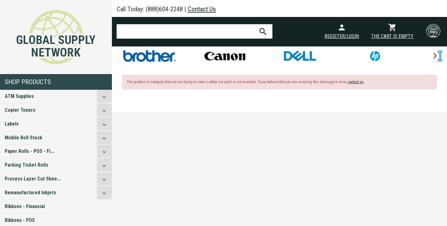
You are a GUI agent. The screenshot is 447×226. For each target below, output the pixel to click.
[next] (434, 56)
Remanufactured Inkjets (30, 193)
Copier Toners (20, 110)
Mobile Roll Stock (23, 138)
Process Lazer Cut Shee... (33, 179)
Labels (12, 124)
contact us (356, 82)
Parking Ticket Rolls (26, 165)
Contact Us (202, 9)
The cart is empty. (392, 36)
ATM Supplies (19, 96)
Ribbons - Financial (25, 206)
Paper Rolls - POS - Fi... (29, 151)
